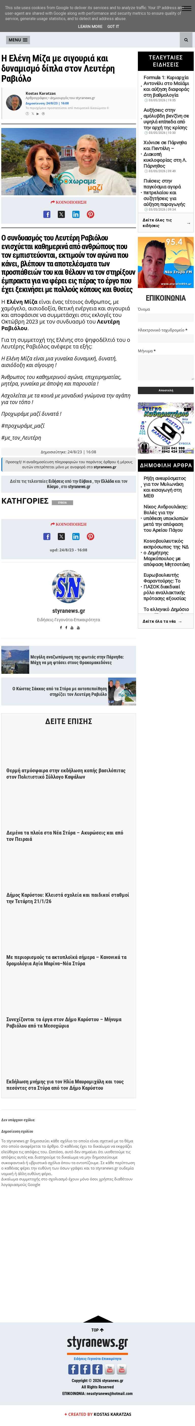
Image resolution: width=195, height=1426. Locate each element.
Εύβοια (85, 507)
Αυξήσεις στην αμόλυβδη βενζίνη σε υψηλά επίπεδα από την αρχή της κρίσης (166, 119)
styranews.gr (79, 513)
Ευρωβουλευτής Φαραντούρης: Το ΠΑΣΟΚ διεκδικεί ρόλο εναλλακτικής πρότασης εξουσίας (164, 586)
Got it (113, 26)
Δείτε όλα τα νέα (162, 621)
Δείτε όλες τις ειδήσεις (167, 223)
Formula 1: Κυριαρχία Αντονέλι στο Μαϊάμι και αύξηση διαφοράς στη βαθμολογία (166, 86)
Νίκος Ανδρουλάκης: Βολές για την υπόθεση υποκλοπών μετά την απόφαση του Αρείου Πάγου (165, 518)
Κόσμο (52, 513)
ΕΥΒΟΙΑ (62, 529)
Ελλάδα (107, 507)
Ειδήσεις (56, 507)
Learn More (90, 26)
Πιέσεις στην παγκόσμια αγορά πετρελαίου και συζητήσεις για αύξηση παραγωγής (164, 192)
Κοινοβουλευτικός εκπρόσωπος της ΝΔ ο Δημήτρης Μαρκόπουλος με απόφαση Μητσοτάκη (166, 552)
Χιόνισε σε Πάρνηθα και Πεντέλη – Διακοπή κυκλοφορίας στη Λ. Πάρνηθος (165, 154)
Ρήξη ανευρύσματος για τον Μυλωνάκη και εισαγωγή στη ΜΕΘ (164, 487)
